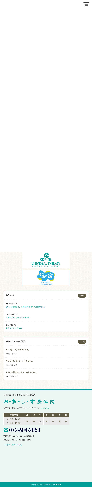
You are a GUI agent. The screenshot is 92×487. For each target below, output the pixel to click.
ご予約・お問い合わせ (13, 445)
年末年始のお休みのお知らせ (18, 318)
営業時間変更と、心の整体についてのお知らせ (26, 307)
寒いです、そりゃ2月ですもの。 (18, 350)
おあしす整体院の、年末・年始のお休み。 (21, 372)
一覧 (83, 296)
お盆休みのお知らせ (14, 328)
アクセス (46, 408)
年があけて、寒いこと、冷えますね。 (20, 361)
